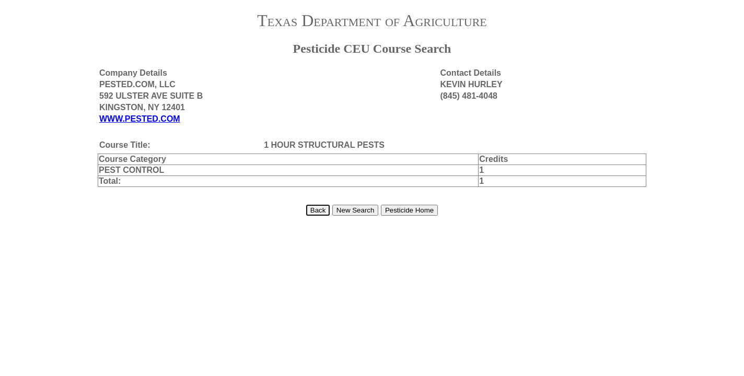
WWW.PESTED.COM (139, 118)
